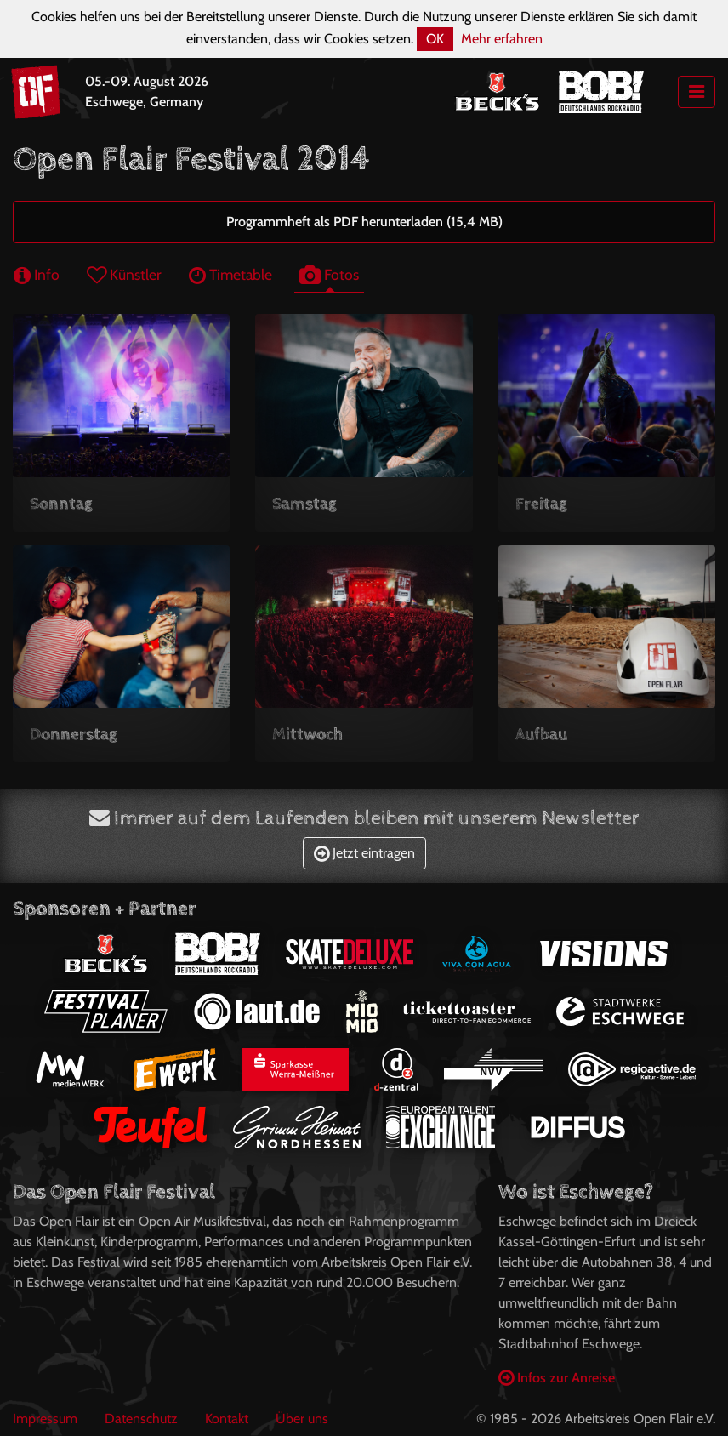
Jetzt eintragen (364, 853)
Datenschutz (141, 1418)
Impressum (45, 1418)
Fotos (329, 274)
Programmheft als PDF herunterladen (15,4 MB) (364, 222)
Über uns (302, 1418)
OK (435, 39)
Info (37, 274)
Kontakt (226, 1418)
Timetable (230, 274)
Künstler (124, 274)
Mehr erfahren (502, 39)
